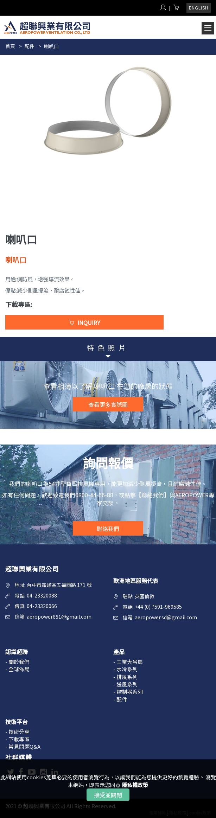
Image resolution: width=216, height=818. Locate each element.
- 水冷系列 (125, 669)
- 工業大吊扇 (128, 661)
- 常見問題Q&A (22, 746)
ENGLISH (198, 8)
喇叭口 (51, 46)
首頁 (10, 46)
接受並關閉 (108, 795)
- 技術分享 (17, 731)
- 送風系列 (125, 684)
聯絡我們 (108, 528)
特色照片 (108, 348)
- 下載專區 (17, 739)
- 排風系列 (125, 676)
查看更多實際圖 (108, 404)
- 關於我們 (17, 661)
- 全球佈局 (17, 669)
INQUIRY (84, 322)
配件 (29, 46)
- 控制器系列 (128, 691)
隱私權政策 (135, 784)
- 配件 (120, 699)
